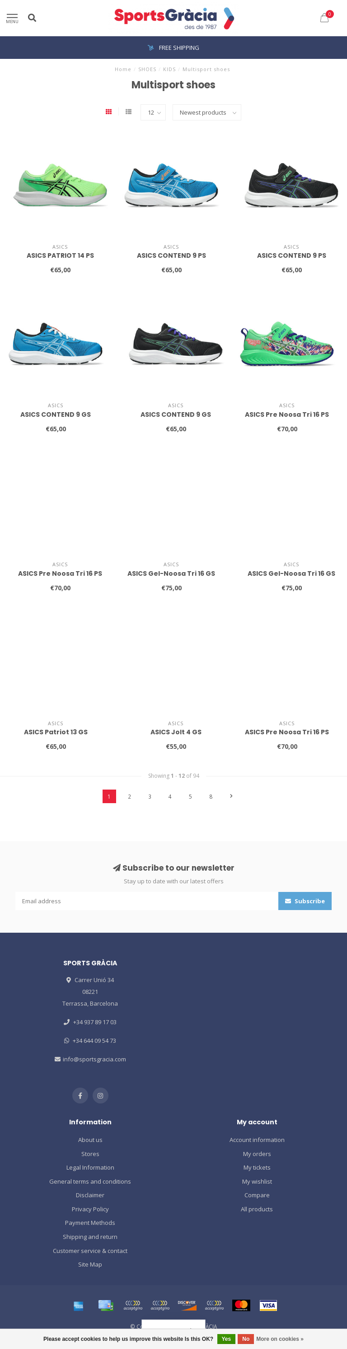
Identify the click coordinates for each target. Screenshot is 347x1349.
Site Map (90, 1264)
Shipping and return (90, 1237)
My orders (257, 1154)
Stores (90, 1154)
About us (90, 1140)
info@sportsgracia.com (94, 1059)
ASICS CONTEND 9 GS (55, 414)
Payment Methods (90, 1223)
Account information (257, 1140)
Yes (226, 1339)
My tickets (257, 1167)
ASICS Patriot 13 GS (56, 732)
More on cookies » (280, 1339)
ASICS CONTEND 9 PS (171, 255)
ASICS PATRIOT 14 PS (60, 255)
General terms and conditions (90, 1181)
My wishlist (257, 1181)
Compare (257, 1195)
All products (257, 1209)
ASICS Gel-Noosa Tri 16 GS (171, 573)
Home (123, 69)
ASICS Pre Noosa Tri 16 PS (287, 414)
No (245, 1339)
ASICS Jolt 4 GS (176, 732)
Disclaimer (90, 1195)
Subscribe (305, 901)
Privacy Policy (90, 1209)
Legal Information (90, 1167)
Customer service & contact (90, 1251)
